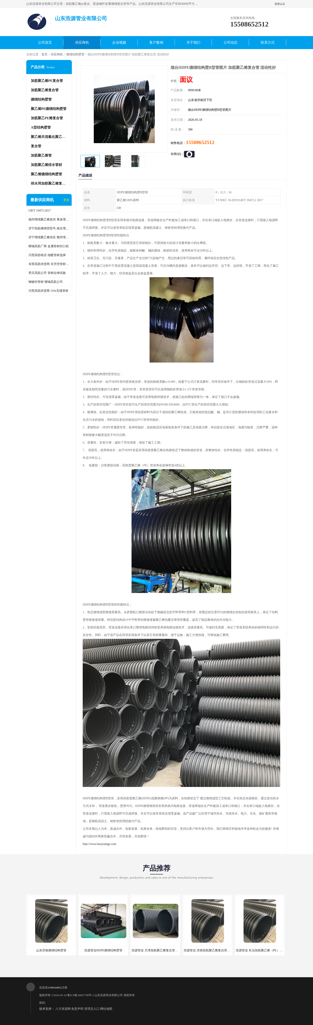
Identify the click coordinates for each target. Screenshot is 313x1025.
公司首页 (45, 42)
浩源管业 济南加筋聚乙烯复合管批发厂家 (211, 950)
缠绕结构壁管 (75, 54)
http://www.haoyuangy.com (99, 844)
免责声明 (77, 1008)
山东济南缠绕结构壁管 (51, 950)
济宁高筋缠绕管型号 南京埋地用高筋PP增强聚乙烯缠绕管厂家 (49, 228)
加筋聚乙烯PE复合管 (47, 81)
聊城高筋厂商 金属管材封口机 (48, 246)
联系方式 (268, 42)
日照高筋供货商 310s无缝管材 (48, 290)
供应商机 (82, 42)
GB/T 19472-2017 (39, 210)
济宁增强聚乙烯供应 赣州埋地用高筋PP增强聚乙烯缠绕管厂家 (49, 237)
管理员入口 (91, 1008)
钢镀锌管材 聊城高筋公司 (45, 281)
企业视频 (119, 42)
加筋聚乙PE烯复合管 (47, 118)
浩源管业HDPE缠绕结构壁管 (103, 950)
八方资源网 (63, 1008)
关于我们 (193, 42)
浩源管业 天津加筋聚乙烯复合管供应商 (158, 950)
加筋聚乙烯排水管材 (46, 165)
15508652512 (200, 142)
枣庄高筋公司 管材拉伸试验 (47, 273)
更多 (66, 200)
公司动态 (230, 42)
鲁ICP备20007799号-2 (80, 995)
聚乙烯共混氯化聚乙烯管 (50, 137)
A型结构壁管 (41, 127)
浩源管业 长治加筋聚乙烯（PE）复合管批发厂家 (268, 950)
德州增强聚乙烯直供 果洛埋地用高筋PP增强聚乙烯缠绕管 (49, 219)
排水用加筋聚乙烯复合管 (50, 183)
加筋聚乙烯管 (41, 155)
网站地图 (106, 1008)
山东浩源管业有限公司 (108, 995)
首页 (44, 54)
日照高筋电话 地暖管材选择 (47, 255)
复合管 (36, 146)
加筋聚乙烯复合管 (45, 90)
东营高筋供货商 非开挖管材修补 (49, 264)
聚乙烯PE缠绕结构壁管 (48, 109)
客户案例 (156, 42)
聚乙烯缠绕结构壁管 (46, 174)
